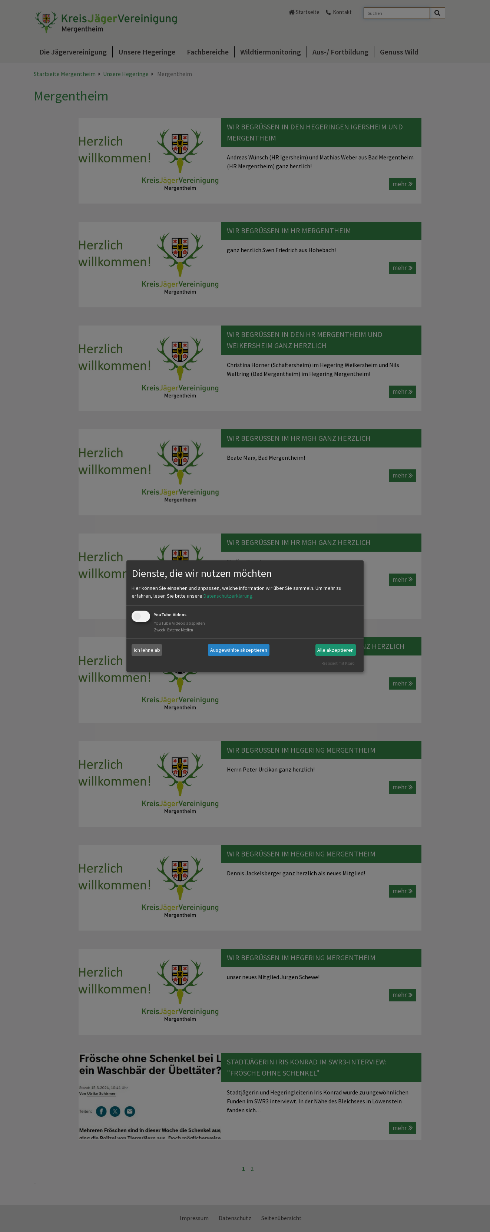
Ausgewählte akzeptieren (238, 650)
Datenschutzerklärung (227, 596)
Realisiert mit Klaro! (338, 663)
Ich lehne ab (147, 650)
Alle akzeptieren (335, 650)
